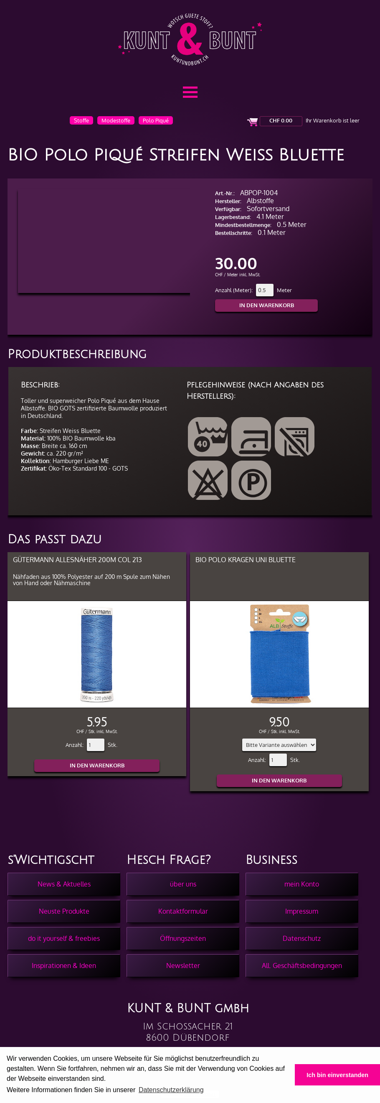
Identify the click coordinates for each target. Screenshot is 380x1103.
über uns (183, 884)
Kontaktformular (183, 911)
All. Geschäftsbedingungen (302, 965)
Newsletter (183, 965)
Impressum (301, 911)
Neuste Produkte (64, 911)
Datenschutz (302, 938)
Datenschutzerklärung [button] (171, 1089)
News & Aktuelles (64, 884)
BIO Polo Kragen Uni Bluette (245, 559)
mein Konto (301, 884)
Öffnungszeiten (183, 938)
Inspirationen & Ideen (64, 965)
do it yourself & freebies (64, 938)
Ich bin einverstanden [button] (337, 1075)
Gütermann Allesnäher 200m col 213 (77, 559)
